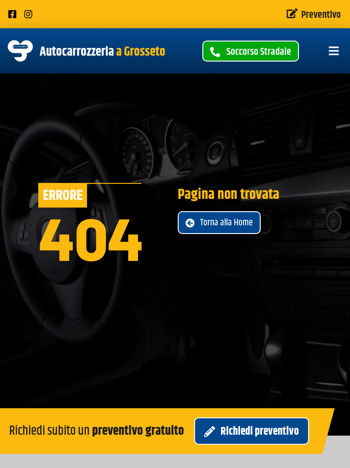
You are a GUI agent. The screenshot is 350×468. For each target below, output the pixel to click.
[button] (334, 51)
